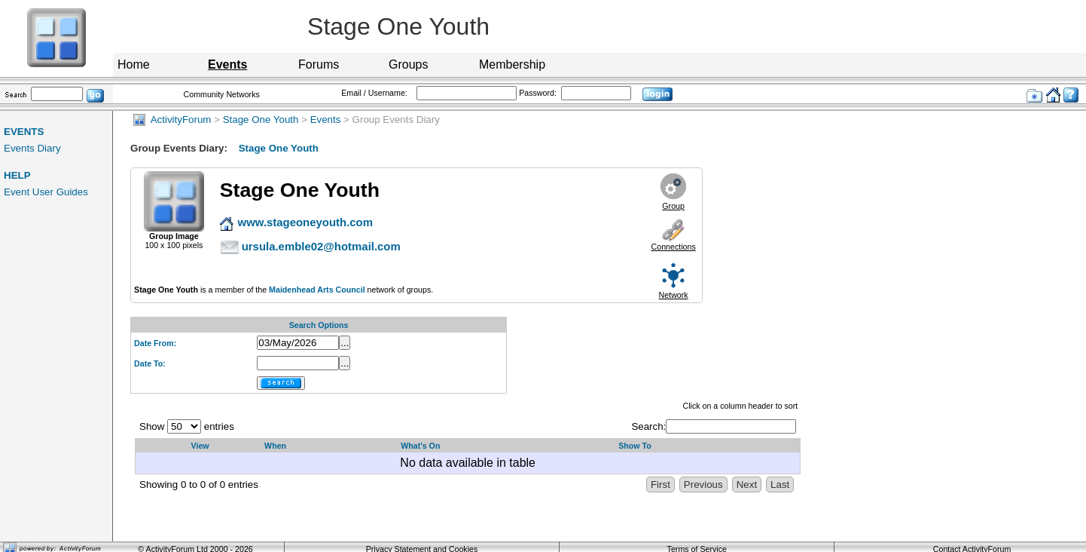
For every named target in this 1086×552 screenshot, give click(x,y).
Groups (408, 64)
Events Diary (32, 148)
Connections (673, 246)
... (344, 342)
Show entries (186, 426)
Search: (713, 426)
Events (325, 119)
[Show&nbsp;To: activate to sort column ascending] (706, 446)
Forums (318, 64)
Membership (512, 64)
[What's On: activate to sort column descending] (502, 446)
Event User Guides (46, 192)
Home (133, 64)
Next (747, 484)
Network (673, 294)
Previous (703, 484)
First (660, 484)
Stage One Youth (261, 119)
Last (779, 484)
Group (673, 205)
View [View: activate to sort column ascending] (200, 445)
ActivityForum (172, 119)
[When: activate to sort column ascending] (325, 446)
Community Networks (222, 94)
